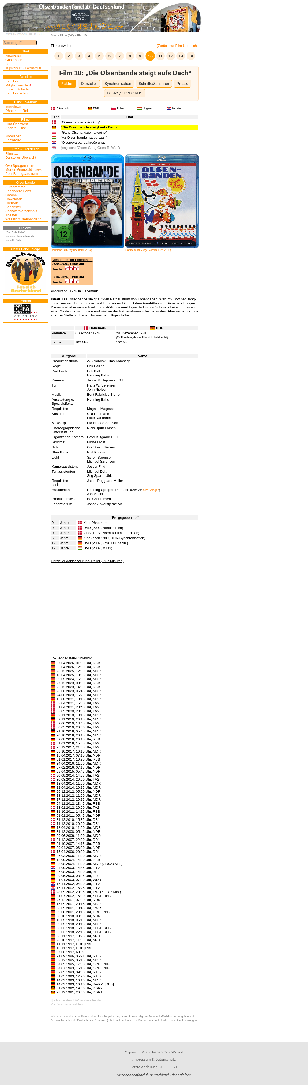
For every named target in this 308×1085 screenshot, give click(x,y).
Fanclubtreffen (16, 93)
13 (181, 56)
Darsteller (89, 83)
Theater (11, 215)
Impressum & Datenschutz (154, 1059)
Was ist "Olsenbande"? (23, 219)
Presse (182, 83)
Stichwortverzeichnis (21, 211)
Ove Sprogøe (20, 166)
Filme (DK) (67, 35)
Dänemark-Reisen (19, 111)
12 (170, 56)
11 (160, 56)
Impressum (23, 68)
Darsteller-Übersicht (20, 158)
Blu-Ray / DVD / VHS (124, 93)
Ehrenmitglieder (17, 89)
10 (150, 56)
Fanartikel (13, 207)
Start (54, 35)
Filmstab (11, 154)
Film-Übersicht (16, 124)
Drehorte (12, 203)
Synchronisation (117, 83)
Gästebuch (13, 60)
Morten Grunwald (23, 170)
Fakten (67, 83)
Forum (10, 64)
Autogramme (15, 187)
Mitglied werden (18, 85)
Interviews (13, 107)
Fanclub (11, 81)
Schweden (13, 140)
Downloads (13, 199)
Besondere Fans (18, 191)
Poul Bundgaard (22, 174)
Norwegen (13, 136)
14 (191, 56)
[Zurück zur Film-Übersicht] (178, 46)
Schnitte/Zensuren (154, 83)
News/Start (13, 56)
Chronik (11, 195)
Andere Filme (15, 128)
